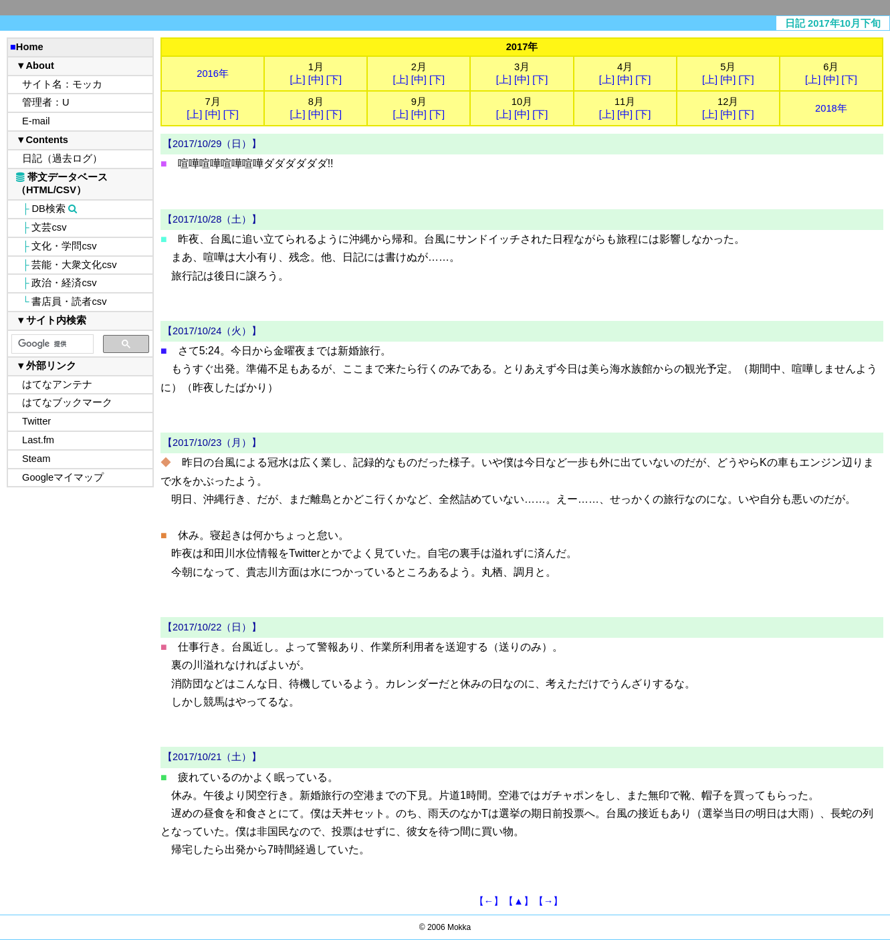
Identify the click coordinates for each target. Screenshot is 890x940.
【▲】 (519, 901)
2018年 (831, 108)
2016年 (213, 73)
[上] (297, 79)
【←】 (489, 901)
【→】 (549, 901)
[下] (334, 79)
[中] (316, 79)
